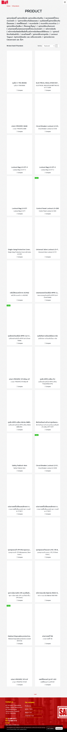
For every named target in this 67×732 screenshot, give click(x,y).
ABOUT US (28, 712)
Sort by (40, 46)
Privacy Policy (13, 729)
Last (35, 694)
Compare (20, 90)
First (32, 694)
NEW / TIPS (28, 709)
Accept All (59, 728)
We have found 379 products (15, 46)
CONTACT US (29, 716)
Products (28, 706)
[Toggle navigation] (65, 2)
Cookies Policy (23, 729)
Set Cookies (50, 728)
